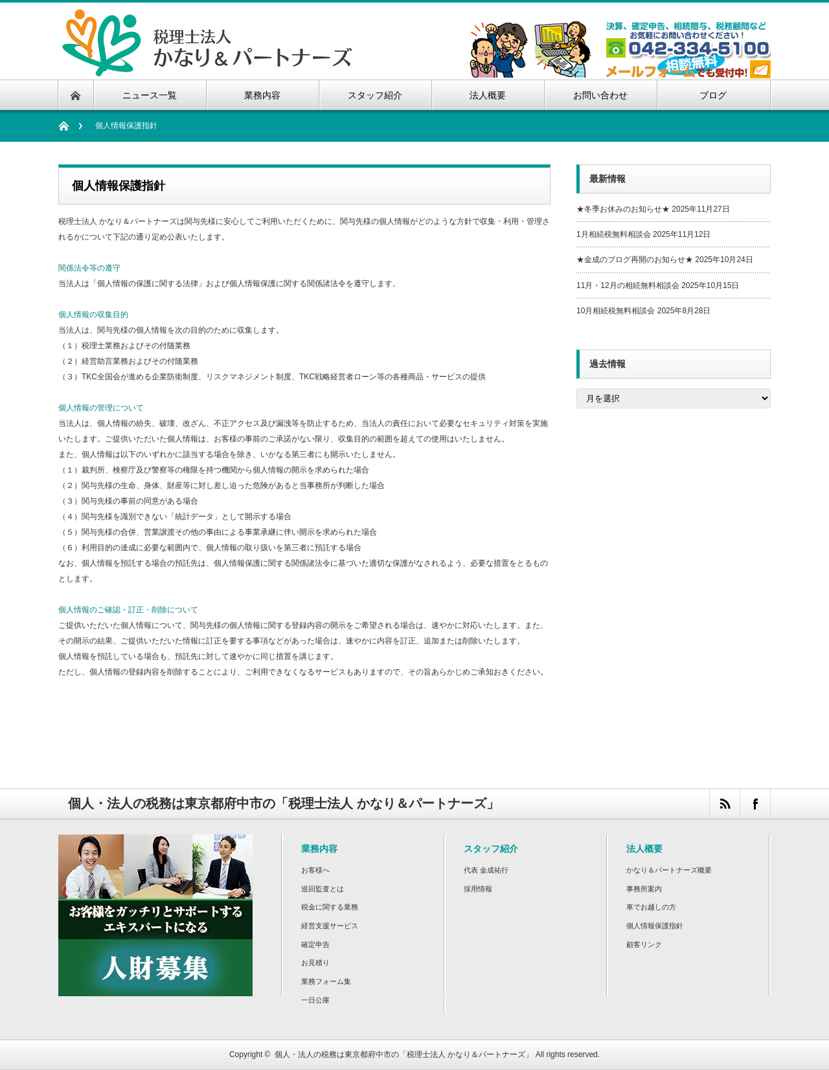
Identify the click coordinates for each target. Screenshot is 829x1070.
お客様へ (315, 870)
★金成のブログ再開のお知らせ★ (634, 259)
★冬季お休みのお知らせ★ (623, 209)
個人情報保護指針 (654, 926)
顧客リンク (644, 944)
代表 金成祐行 (486, 870)
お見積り (315, 962)
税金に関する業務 (329, 907)
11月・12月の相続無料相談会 (627, 285)
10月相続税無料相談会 (615, 310)
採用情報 (478, 889)
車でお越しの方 (651, 907)
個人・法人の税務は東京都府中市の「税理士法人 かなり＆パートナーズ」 (404, 1054)
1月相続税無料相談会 (613, 234)
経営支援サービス (329, 926)
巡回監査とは (322, 889)
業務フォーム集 (326, 981)
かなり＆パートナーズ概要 (669, 870)
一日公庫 (315, 1000)
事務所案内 (644, 889)
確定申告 (315, 944)
